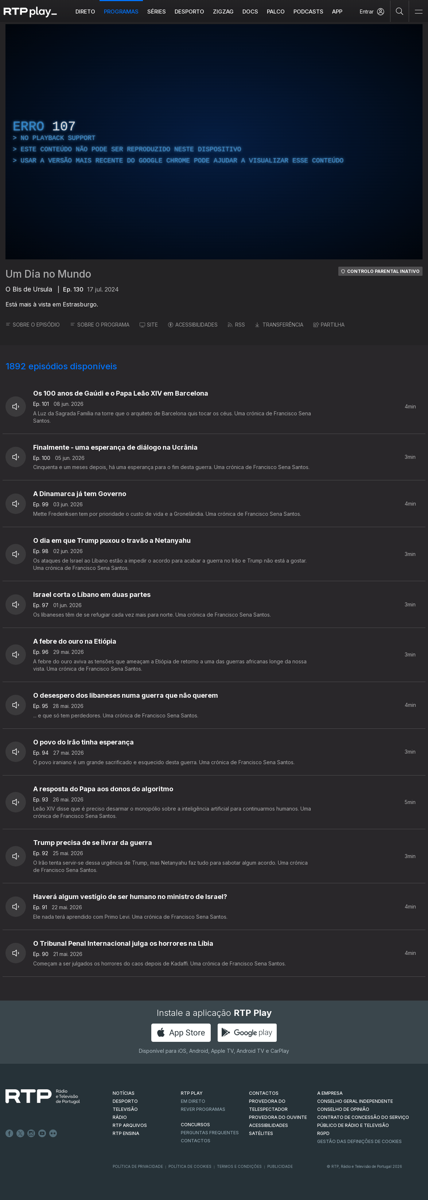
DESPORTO (125, 1101)
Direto (85, 11)
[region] (214, 141)
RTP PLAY (192, 1093)
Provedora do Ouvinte (278, 1117)
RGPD (323, 1133)
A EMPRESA (330, 1093)
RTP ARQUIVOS (130, 1125)
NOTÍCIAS (124, 1093)
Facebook (9, 1133)
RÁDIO (120, 1117)
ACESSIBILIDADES (193, 324)
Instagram (31, 1133)
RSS (236, 324)
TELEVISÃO (125, 1109)
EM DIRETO (193, 1101)
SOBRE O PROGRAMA (99, 324)
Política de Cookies (189, 1166)
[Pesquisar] (399, 11)
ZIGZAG (223, 11)
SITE (149, 324)
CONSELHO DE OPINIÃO (343, 1109)
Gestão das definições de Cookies (359, 1141)
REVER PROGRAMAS (203, 1109)
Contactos (195, 1140)
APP (337, 11)
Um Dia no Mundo (48, 274)
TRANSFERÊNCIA (279, 324)
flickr (53, 1133)
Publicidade (280, 1166)
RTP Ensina (126, 1133)
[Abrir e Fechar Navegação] (418, 12)
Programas (121, 11)
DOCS (250, 11)
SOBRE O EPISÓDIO (32, 324)
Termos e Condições (239, 1166)
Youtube (42, 1133)
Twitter (20, 1133)
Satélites (261, 1133)
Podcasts (308, 11)
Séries (156, 11)
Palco (276, 11)
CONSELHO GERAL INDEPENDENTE (355, 1101)
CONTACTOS (264, 1093)
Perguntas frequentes (210, 1132)
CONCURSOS (195, 1124)
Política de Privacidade (138, 1166)
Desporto (189, 11)
